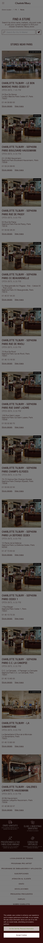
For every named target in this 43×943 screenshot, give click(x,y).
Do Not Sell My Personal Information (21, 931)
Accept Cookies (21, 937)
